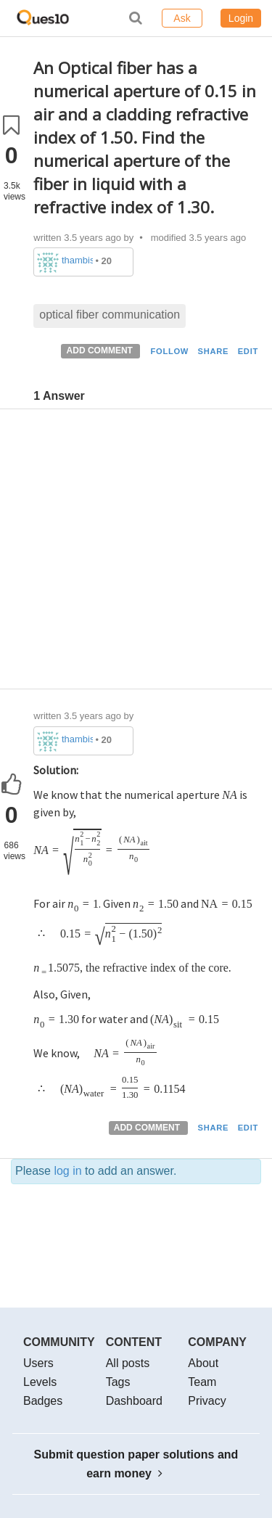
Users (38, 1363)
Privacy (207, 1401)
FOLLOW (169, 351)
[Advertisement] (136, 553)
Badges (42, 1401)
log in (67, 1171)
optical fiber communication (109, 314)
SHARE (213, 351)
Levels (40, 1382)
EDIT (248, 351)
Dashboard (134, 1401)
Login (240, 18)
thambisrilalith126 (77, 260)
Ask (181, 18)
